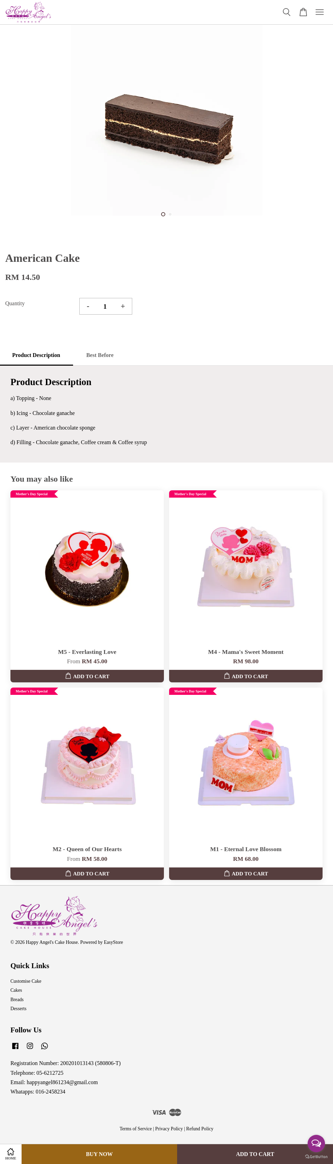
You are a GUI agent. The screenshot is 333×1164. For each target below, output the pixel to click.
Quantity (15, 303)
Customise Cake (25, 981)
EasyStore (113, 942)
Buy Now (99, 1154)
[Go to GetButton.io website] (316, 1157)
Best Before (99, 355)
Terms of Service (136, 1128)
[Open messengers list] (316, 1143)
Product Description (36, 355)
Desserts (18, 1008)
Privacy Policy (169, 1128)
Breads (17, 999)
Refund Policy (199, 1128)
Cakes (16, 990)
